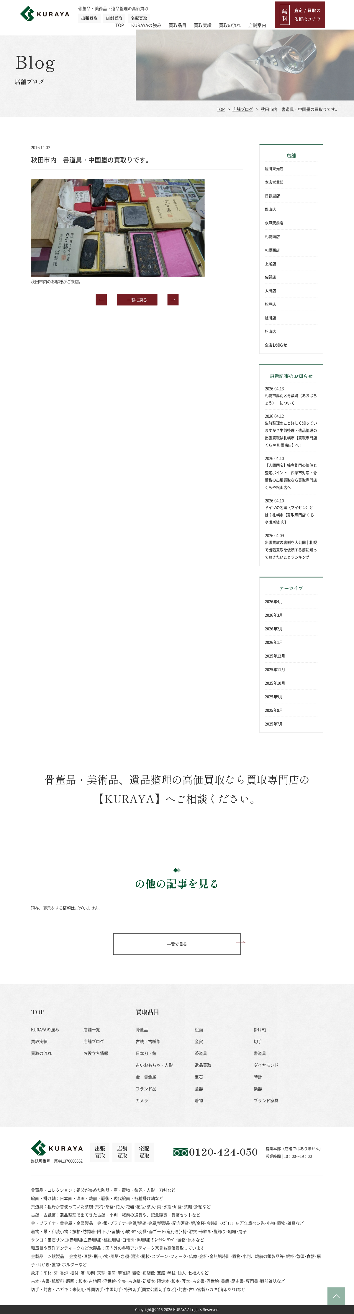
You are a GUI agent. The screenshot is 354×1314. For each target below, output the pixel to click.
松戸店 (270, 304)
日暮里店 (272, 195)
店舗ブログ (242, 109)
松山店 (270, 331)
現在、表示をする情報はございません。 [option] (67, 908)
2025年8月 (274, 710)
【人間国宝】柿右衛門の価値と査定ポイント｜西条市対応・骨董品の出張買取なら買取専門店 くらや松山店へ (291, 476)
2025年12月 (275, 655)
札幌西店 (272, 249)
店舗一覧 (91, 1029)
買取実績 (231, 13)
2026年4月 (274, 601)
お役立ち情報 (95, 1053)
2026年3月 (274, 615)
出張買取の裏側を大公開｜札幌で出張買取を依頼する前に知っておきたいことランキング (291, 550)
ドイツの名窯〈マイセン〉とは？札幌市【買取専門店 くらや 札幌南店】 (289, 515)
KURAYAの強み (175, 13)
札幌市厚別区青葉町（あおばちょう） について (291, 399)
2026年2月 (274, 628)
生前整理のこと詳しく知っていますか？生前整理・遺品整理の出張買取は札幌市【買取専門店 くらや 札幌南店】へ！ (291, 434)
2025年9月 (274, 696)
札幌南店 (272, 236)
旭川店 (270, 317)
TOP (148, 13)
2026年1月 (274, 642)
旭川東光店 (274, 168)
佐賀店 (270, 277)
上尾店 (270, 263)
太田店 (270, 290)
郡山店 (270, 209)
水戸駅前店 (274, 223)
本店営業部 (274, 182)
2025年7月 (274, 723)
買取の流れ (259, 13)
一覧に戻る (137, 270)
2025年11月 (275, 669)
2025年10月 (275, 682)
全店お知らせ (276, 345)
